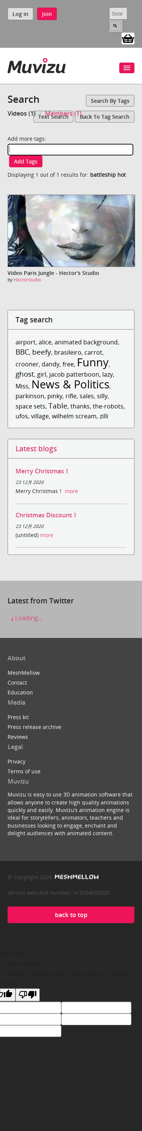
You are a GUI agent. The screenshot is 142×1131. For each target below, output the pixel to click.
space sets (30, 406)
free (68, 364)
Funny (93, 362)
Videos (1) (22, 113)
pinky (54, 396)
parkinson (30, 396)
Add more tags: (27, 138)
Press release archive (34, 726)
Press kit (18, 717)
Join (47, 13)
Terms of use (24, 771)
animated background (86, 342)
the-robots (108, 406)
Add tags (25, 161)
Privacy (16, 761)
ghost (25, 374)
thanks (80, 406)
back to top (71, 915)
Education (20, 692)
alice (45, 342)
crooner (27, 364)
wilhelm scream (74, 416)
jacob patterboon (74, 374)
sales (87, 396)
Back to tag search (105, 116)
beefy (41, 352)
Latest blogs (36, 448)
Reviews (18, 736)
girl (41, 374)
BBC (22, 352)
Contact (17, 682)
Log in (20, 13)
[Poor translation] (28, 994)
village (40, 416)
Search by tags (110, 100)
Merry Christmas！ (43, 471)
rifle (71, 396)
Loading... (25, 618)
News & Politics (70, 384)
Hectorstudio (27, 279)
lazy (107, 374)
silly (102, 396)
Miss (22, 386)
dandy (50, 364)
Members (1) (63, 113)
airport (26, 342)
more (71, 491)
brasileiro (67, 352)
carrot (93, 352)
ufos (22, 416)
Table (57, 406)
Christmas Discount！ (47, 515)
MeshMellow (24, 672)
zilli (104, 416)
